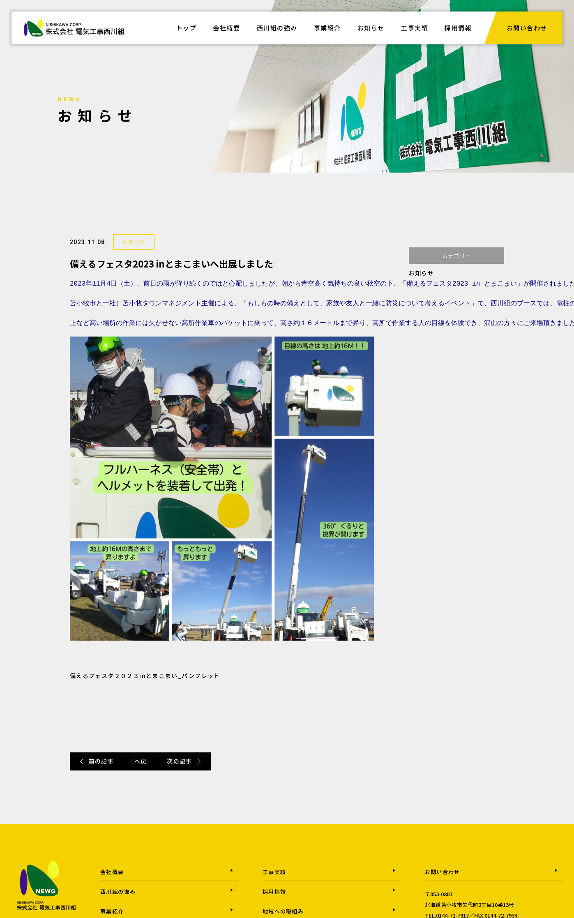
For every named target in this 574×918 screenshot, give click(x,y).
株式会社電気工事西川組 (74, 32)
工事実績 (415, 27)
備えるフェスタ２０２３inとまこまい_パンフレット (145, 675)
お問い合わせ (527, 27)
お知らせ (371, 27)
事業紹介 (327, 27)
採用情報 (458, 27)
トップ (186, 27)
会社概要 (226, 27)
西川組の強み (277, 27)
